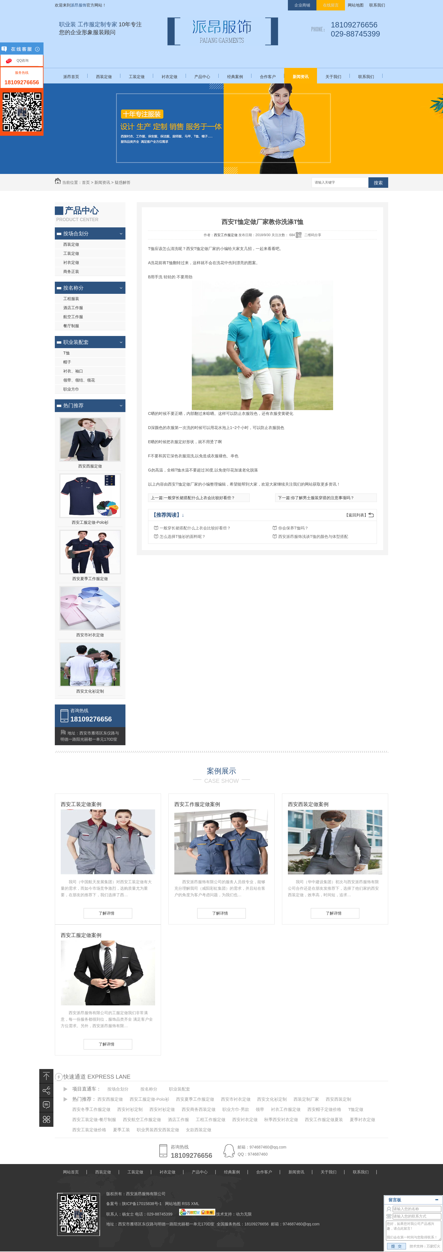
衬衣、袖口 (73, 371)
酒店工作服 (73, 307)
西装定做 (104, 76)
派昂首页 (71, 76)
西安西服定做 (90, 466)
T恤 (66, 353)
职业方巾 (71, 389)
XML (195, 1203)
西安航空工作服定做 (142, 1119)
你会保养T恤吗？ (293, 528)
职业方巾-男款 (235, 1109)
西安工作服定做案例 (197, 804)
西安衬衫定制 (130, 1109)
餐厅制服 (71, 326)
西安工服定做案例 (81, 935)
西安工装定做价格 (89, 1129)
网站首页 (71, 1172)
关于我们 (333, 76)
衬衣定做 (169, 76)
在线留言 (331, 5)
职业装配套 (76, 342)
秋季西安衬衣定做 (281, 1119)
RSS (186, 1203)
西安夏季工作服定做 (90, 578)
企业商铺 (302, 5)
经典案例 (235, 76)
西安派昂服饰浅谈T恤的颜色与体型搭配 (313, 536)
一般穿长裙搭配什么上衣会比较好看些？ (199, 497)
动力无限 (244, 1214)
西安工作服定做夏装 (324, 1119)
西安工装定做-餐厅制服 (94, 1119)
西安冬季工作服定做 (91, 1109)
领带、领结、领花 (79, 380)
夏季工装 (121, 1129)
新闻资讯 (301, 76)
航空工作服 (73, 316)
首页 (86, 182)
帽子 (67, 362)
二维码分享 (312, 235)
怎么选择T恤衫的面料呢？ (183, 536)
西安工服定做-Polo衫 (90, 522)
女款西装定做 (198, 1129)
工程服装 (71, 298)
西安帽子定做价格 (324, 1109)
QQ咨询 (23, 61)
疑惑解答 (123, 182)
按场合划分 (76, 233)
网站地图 (356, 5)
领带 (260, 1109)
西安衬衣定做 (245, 1119)
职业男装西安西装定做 (158, 1129)
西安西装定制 (338, 1099)
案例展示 (221, 771)
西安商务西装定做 (199, 1109)
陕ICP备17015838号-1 (142, 1203)
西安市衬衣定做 (90, 635)
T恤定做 (355, 1109)
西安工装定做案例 (81, 804)
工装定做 (137, 76)
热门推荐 (73, 405)
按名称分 (73, 288)
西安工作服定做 (226, 235)
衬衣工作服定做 (286, 1109)
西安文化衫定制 (90, 691)
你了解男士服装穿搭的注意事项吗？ (322, 497)
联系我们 (377, 5)
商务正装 (71, 271)
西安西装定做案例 (308, 804)
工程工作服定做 (210, 1119)
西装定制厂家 (306, 1099)
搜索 (378, 182)
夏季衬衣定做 (362, 1119)
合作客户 (268, 76)
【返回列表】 (356, 515)
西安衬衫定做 (162, 1109)
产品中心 (202, 76)
